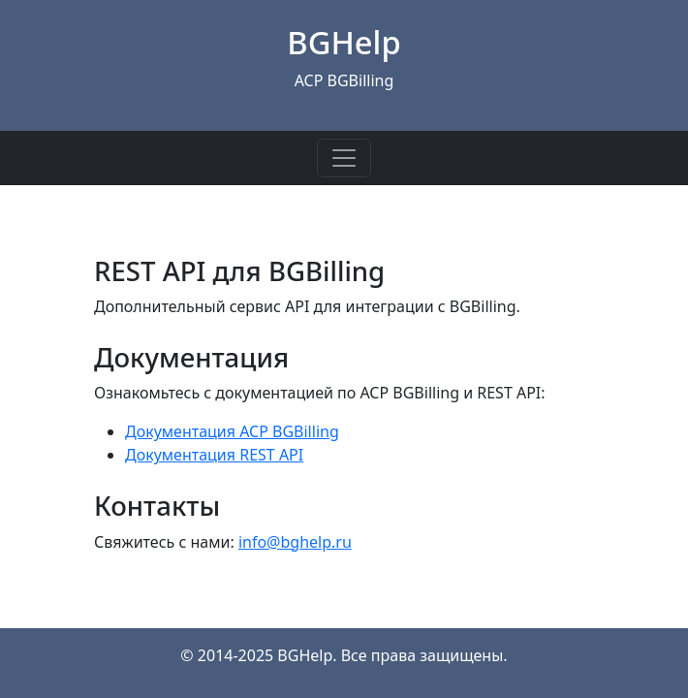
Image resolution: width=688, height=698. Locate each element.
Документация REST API (214, 454)
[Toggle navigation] (344, 158)
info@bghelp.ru (295, 542)
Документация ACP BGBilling (232, 431)
